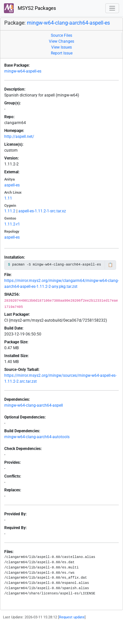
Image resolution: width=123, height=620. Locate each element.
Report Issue (61, 53)
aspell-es (12, 185)
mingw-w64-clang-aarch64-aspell (33, 405)
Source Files (61, 35)
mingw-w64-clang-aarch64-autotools (37, 437)
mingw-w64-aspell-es (22, 71)
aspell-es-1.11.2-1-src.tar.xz (42, 211)
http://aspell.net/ (19, 136)
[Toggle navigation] (112, 8)
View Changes (61, 41)
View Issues (61, 47)
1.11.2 (9, 211)
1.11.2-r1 (12, 224)
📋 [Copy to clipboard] (110, 265)
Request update (72, 617)
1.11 (8, 198)
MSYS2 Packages (30, 8)
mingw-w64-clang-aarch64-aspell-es (68, 23)
